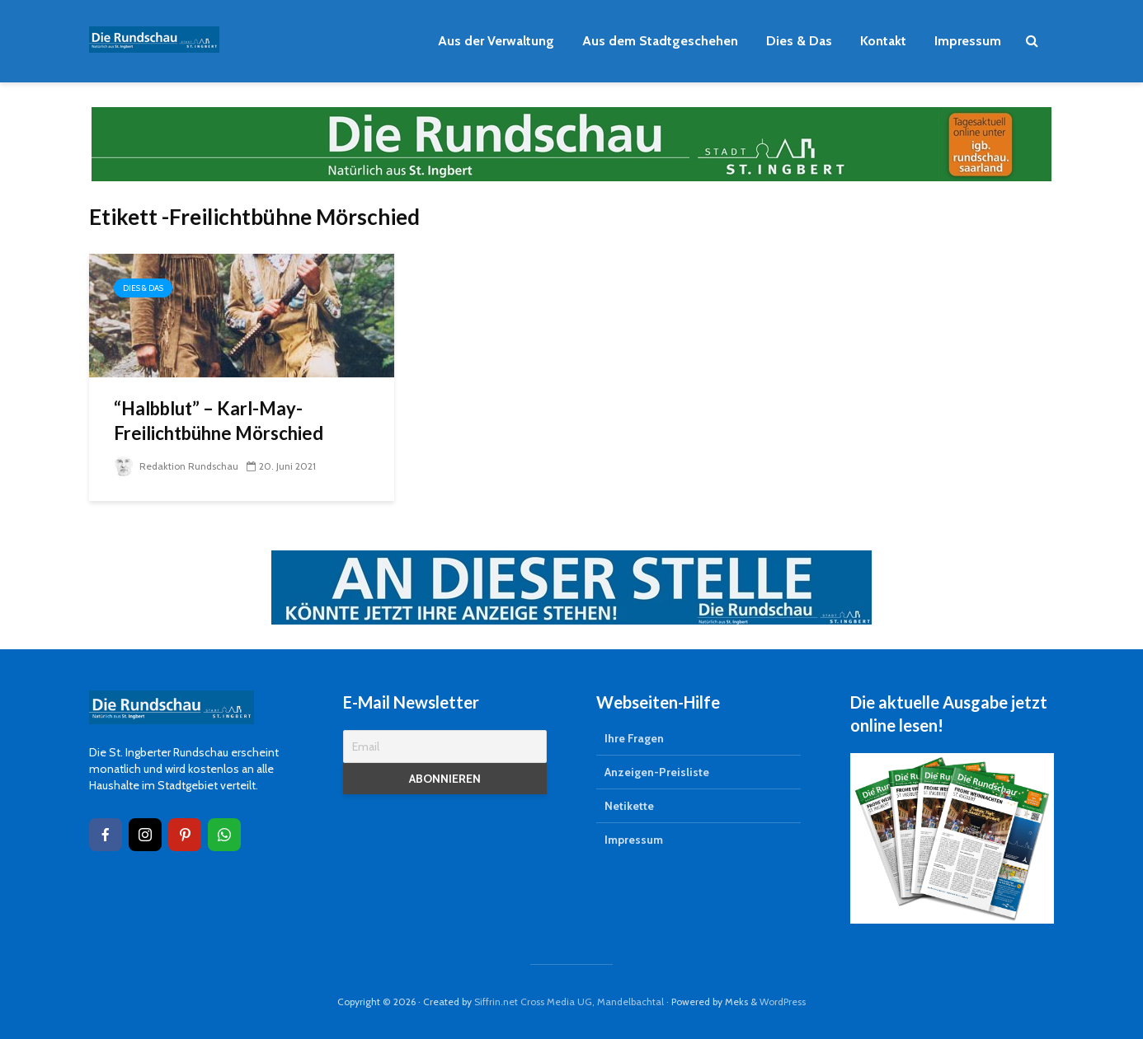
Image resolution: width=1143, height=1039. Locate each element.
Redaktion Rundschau (176, 466)
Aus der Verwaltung (496, 41)
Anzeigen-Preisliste (656, 772)
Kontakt (883, 41)
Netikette (629, 805)
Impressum (967, 41)
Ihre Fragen (634, 738)
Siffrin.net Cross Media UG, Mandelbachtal (569, 1001)
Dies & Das (799, 41)
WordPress (783, 1001)
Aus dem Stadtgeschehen (660, 41)
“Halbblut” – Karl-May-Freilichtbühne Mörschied (218, 420)
